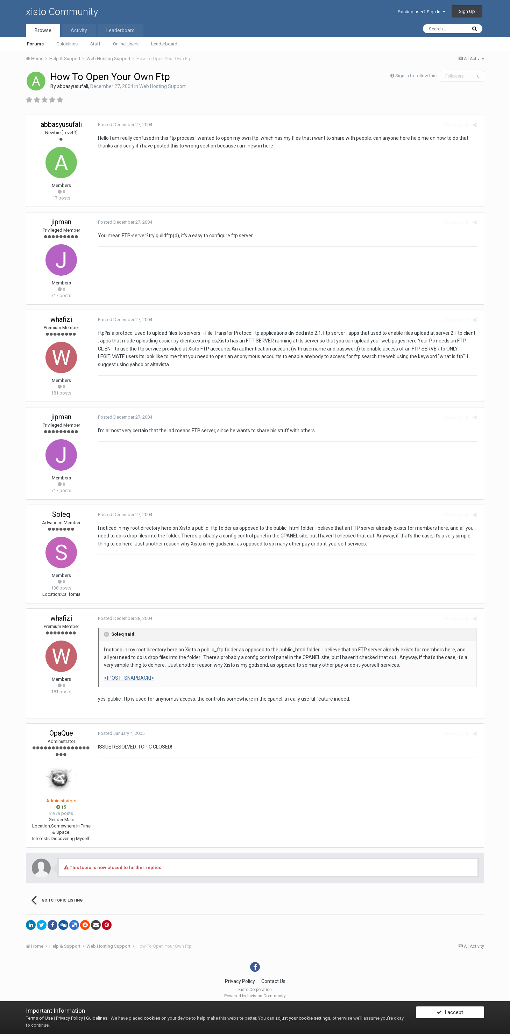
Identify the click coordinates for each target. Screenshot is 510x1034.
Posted (123, 124)
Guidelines (67, 43)
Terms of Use (39, 1018)
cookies (152, 1018)
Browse (43, 30)
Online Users (126, 43)
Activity (79, 30)
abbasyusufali (72, 86)
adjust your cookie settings (302, 1018)
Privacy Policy (240, 981)
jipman (61, 222)
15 (61, 807)
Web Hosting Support (162, 86)
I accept (450, 1014)
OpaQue (61, 733)
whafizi (61, 319)
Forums (35, 43)
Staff (95, 43)
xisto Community (62, 11)
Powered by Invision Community (255, 995)
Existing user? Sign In (421, 11)
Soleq (61, 514)
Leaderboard (164, 43)
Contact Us (273, 981)
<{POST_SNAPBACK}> (127, 678)
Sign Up (467, 11)
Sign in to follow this (416, 75)
